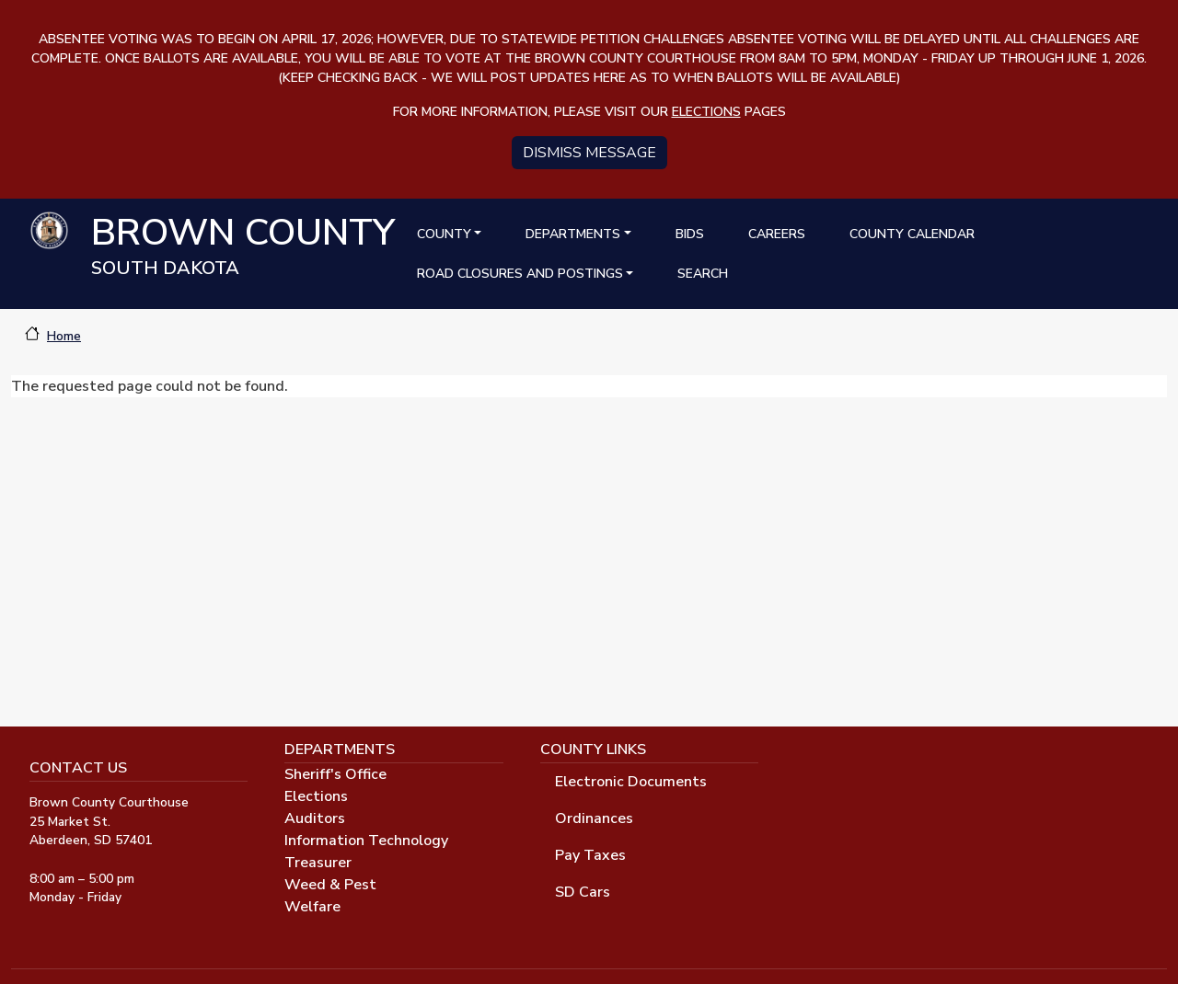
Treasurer (318, 862)
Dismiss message (589, 153)
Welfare (312, 907)
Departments (572, 234)
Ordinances (594, 818)
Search (702, 273)
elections (706, 111)
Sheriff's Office (335, 774)
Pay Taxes (590, 855)
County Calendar (912, 234)
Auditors (314, 818)
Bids (690, 234)
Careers (776, 234)
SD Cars (582, 892)
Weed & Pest (330, 885)
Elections (316, 796)
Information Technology (366, 840)
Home (64, 336)
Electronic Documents (631, 782)
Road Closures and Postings (520, 273)
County (444, 234)
